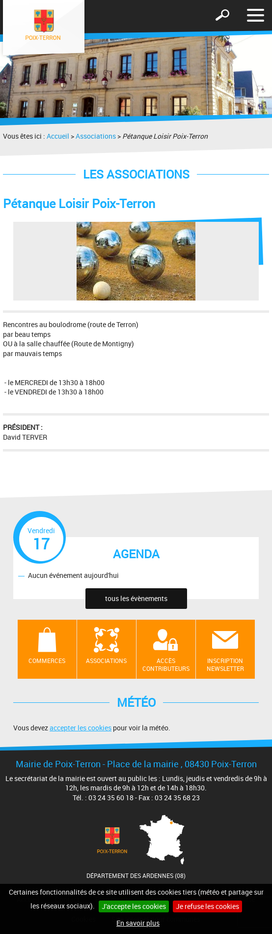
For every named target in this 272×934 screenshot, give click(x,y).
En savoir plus (138, 923)
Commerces (46, 660)
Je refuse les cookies (207, 906)
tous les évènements (136, 598)
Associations (96, 136)
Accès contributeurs (166, 665)
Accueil (58, 136)
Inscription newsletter (225, 665)
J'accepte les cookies (134, 906)
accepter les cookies (80, 727)
